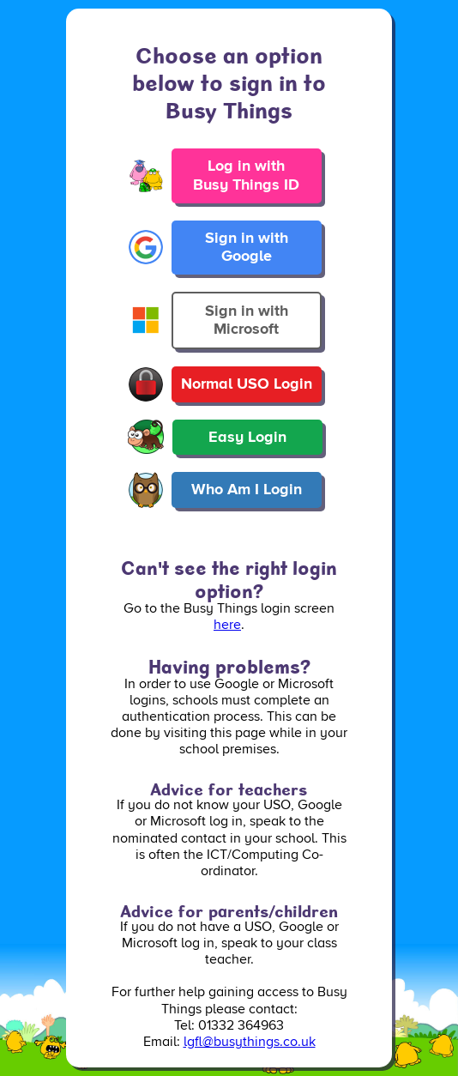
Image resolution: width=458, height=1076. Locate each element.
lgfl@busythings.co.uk (250, 1041)
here (227, 624)
